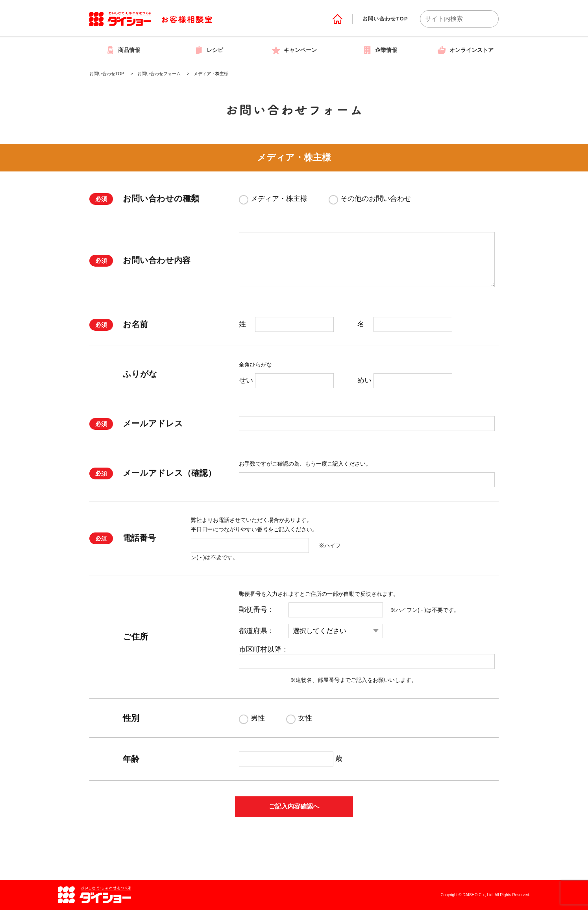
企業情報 (379, 50)
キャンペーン (294, 50)
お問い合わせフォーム (159, 73)
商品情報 (122, 50)
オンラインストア (465, 50)
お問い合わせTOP (385, 19)
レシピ (208, 50)
